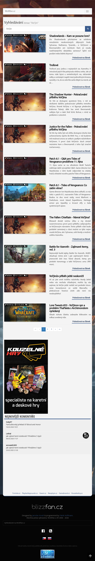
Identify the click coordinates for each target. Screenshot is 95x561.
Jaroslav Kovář (38, 515)
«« (35, 329)
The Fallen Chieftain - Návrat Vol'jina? (69, 217)
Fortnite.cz (16, 493)
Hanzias (8, 64)
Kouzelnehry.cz (77, 493)
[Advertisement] (47, 475)
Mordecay (9, 305)
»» (59, 329)
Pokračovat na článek (81, 58)
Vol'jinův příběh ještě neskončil (66, 276)
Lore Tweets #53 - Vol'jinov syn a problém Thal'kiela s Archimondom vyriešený (68, 308)
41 (26, 35)
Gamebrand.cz (64, 493)
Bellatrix (8, 35)
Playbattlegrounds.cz (30, 493)
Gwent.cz (42, 493)
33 (26, 185)
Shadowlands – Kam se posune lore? (69, 36)
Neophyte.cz (52, 493)
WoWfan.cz (10, 11)
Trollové (53, 65)
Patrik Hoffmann (66, 515)
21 (26, 275)
